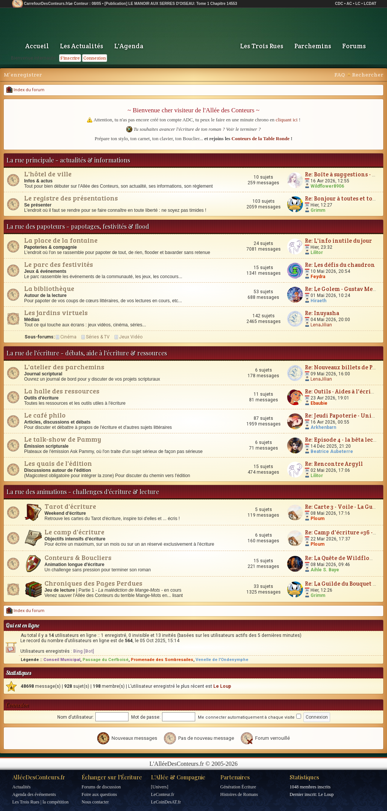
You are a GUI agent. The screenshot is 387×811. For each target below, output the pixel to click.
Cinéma (68, 337)
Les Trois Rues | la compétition (40, 802)
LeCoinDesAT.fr (166, 802)
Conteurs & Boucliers (78, 557)
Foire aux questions (99, 794)
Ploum (317, 518)
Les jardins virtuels (56, 312)
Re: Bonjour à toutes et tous (341, 198)
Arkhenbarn (323, 427)
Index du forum (25, 89)
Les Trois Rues (261, 46)
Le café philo (45, 414)
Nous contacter (95, 802)
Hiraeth (318, 300)
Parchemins (312, 46)
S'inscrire (70, 58)
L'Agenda (128, 46)
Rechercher (367, 74)
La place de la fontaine (61, 240)
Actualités (21, 787)
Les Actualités (81, 46)
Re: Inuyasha (322, 313)
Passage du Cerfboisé (105, 659)
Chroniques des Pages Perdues (93, 583)
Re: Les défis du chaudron (340, 264)
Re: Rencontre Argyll (334, 463)
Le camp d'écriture (74, 531)
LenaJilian (321, 324)
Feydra (318, 276)
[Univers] (159, 787)
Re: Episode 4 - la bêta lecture (345, 439)
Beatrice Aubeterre (332, 451)
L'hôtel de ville (48, 173)
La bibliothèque (49, 288)
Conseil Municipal (61, 659)
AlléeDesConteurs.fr (38, 777)
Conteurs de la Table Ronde (260, 138)
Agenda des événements (34, 794)
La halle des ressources (61, 390)
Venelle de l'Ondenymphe (222, 659)
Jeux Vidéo (130, 337)
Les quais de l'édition (58, 463)
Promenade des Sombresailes (162, 659)
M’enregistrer (23, 74)
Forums (354, 46)
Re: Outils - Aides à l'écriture (343, 391)
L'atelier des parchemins (64, 366)
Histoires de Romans (239, 794)
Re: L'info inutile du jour (338, 240)
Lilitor (317, 252)
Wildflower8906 (327, 186)
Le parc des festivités (58, 264)
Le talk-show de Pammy (62, 439)
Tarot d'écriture (70, 506)
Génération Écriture (238, 787)
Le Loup (222, 686)
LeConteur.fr (162, 794)
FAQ (339, 74)
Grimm (318, 210)
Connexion (94, 58)
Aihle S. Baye (325, 569)
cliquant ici (287, 119)
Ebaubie (319, 403)
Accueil (37, 46)
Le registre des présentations (71, 197)
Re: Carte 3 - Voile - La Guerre (344, 506)
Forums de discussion (101, 787)
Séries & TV (98, 337)
